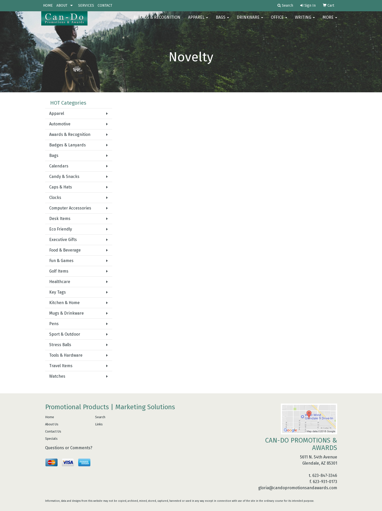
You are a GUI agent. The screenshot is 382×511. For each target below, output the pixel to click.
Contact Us (53, 431)
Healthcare (59, 281)
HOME (48, 5)
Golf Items (58, 271)
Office (279, 20)
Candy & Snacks (64, 176)
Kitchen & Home (64, 302)
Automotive (59, 124)
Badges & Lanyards (67, 145)
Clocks (55, 197)
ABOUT (61, 5)
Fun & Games (61, 260)
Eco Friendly (60, 229)
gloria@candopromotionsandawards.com (297, 487)
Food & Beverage (65, 250)
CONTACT (105, 5)
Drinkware (250, 20)
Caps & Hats (60, 187)
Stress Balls (60, 344)
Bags (222, 20)
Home (49, 417)
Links (99, 424)
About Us (51, 424)
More (330, 20)
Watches (57, 376)
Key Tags (57, 292)
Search (100, 417)
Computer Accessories (70, 208)
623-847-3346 (324, 475)
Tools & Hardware (65, 355)
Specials (51, 438)
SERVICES (86, 5)
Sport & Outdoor (64, 334)
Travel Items (61, 365)
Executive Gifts (63, 239)
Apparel (198, 20)
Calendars (58, 166)
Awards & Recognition (69, 134)
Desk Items (59, 218)
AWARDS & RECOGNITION (156, 20)
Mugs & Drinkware (66, 313)
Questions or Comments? (68, 447)
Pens (54, 323)
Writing (305, 20)
